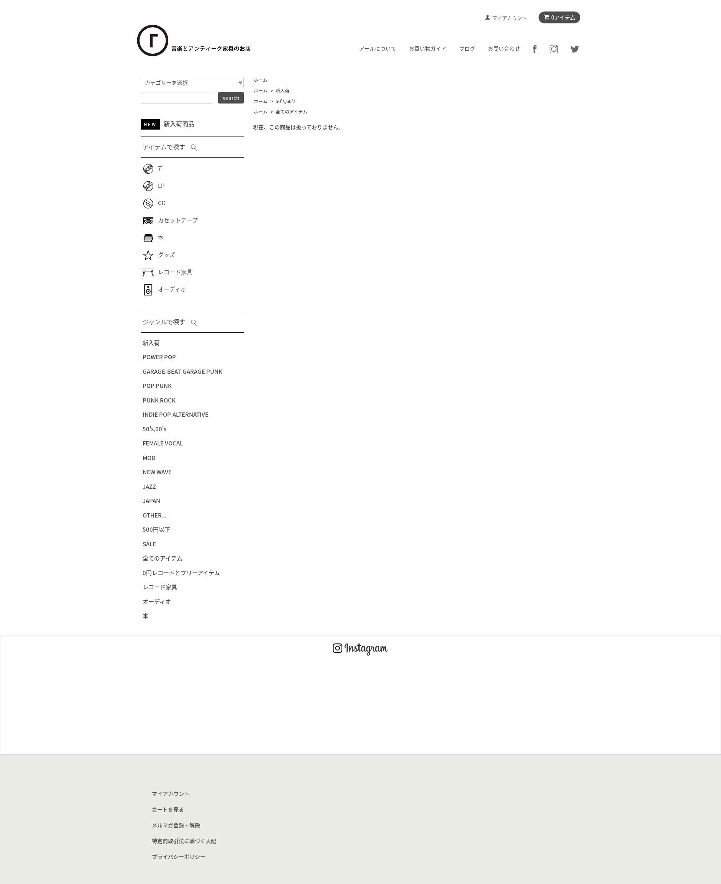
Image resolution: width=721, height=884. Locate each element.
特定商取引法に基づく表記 (184, 841)
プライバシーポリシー (178, 856)
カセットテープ (170, 220)
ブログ (467, 48)
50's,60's (286, 101)
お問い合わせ (504, 48)
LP (153, 185)
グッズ (159, 254)
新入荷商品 (167, 123)
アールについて (377, 48)
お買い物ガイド (428, 48)
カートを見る (168, 809)
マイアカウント (509, 17)
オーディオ (164, 289)
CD (154, 203)
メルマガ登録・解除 (176, 825)
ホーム (261, 79)
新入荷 (282, 90)
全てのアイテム (291, 111)
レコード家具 (167, 272)
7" (153, 168)
